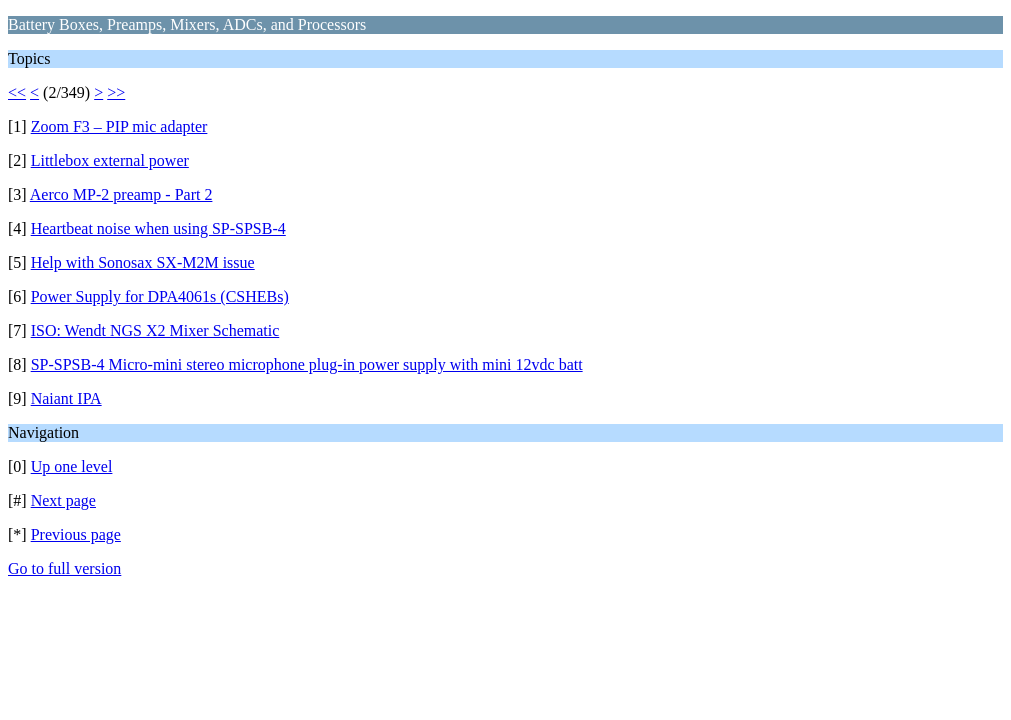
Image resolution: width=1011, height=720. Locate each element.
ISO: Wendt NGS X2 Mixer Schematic (155, 330)
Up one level (72, 466)
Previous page (76, 534)
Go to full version (64, 568)
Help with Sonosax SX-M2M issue (143, 262)
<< (17, 92)
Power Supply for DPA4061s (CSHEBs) (160, 296)
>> (116, 92)
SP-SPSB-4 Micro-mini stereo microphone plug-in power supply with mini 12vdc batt (307, 364)
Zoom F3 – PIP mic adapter (119, 126)
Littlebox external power (110, 160)
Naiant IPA (66, 398)
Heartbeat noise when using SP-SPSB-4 (158, 228)
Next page (63, 500)
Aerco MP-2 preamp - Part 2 (121, 194)
